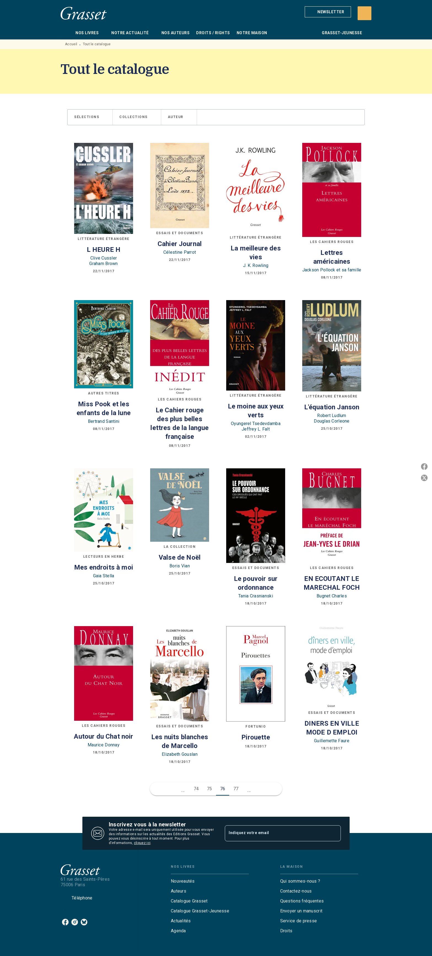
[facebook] (65, 922)
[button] (328, 11)
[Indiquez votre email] (276, 833)
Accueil (71, 44)
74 (196, 788)
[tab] (66, 32)
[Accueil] (84, 13)
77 (236, 788)
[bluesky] (84, 922)
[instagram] (74, 922)
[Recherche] (364, 13)
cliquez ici (142, 843)
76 (222, 788)
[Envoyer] (334, 833)
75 (209, 788)
